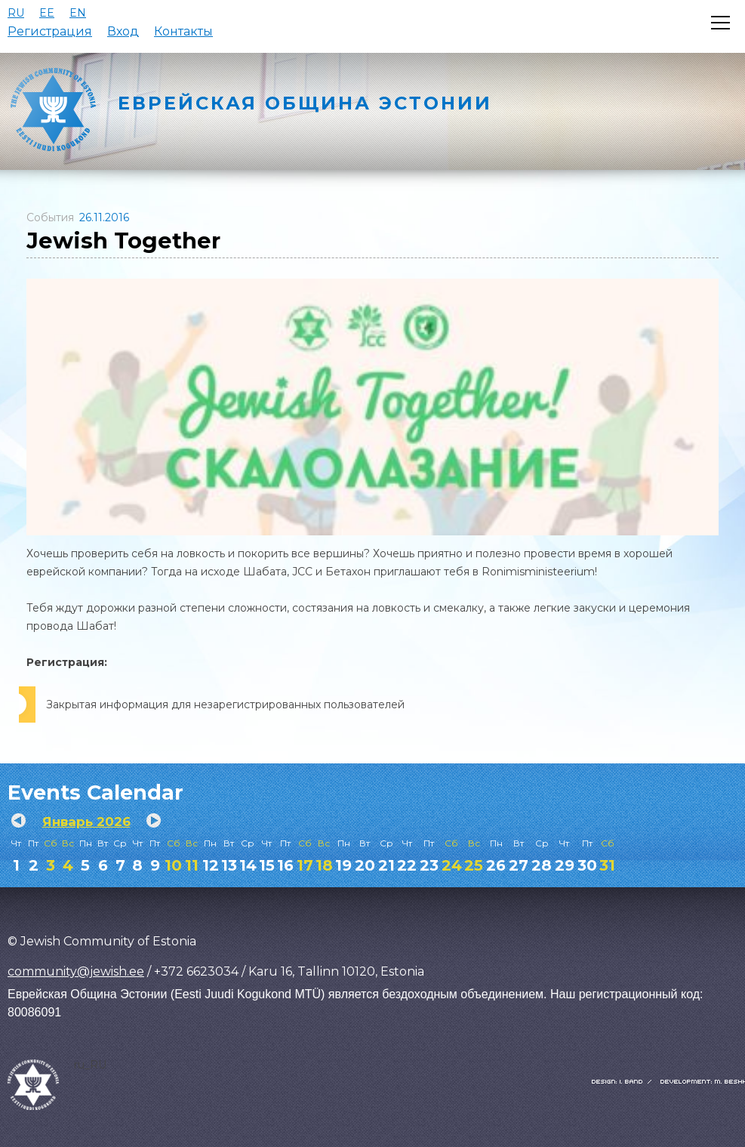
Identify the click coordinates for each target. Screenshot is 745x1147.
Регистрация (50, 31)
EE (46, 13)
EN (77, 13)
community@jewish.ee (76, 971)
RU (16, 13)
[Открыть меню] (720, 22)
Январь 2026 (86, 821)
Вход (123, 31)
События (50, 217)
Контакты (183, 31)
